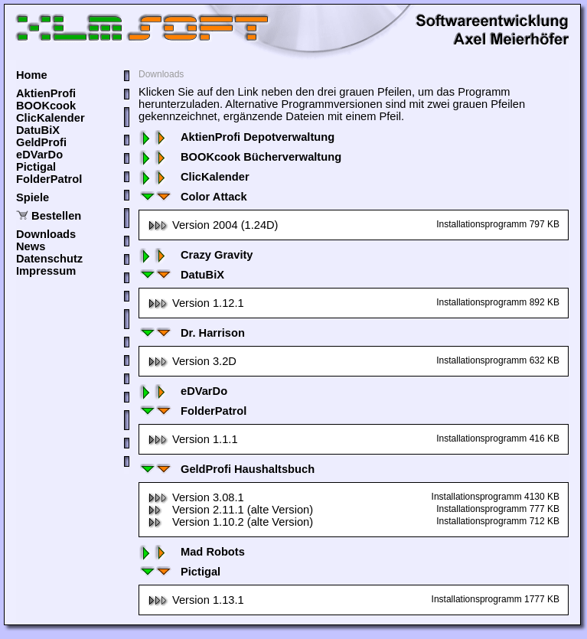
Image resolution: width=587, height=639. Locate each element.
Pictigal (36, 167)
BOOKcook (46, 105)
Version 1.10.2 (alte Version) (230, 522)
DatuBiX (38, 130)
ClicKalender (50, 118)
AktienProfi (46, 93)
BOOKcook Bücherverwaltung (240, 157)
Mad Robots (192, 552)
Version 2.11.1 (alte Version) (230, 510)
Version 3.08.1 (196, 497)
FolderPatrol (49, 179)
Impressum (46, 271)
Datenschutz (49, 259)
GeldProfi (41, 142)
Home (31, 75)
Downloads (46, 234)
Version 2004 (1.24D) (213, 225)
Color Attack (193, 197)
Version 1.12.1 (196, 303)
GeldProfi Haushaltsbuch (227, 469)
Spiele (32, 197)
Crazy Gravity (196, 255)
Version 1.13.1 (196, 600)
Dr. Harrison (192, 333)
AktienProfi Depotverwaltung (236, 137)
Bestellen (56, 216)
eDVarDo (39, 154)
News (30, 246)
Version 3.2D (192, 361)
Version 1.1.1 (193, 439)
